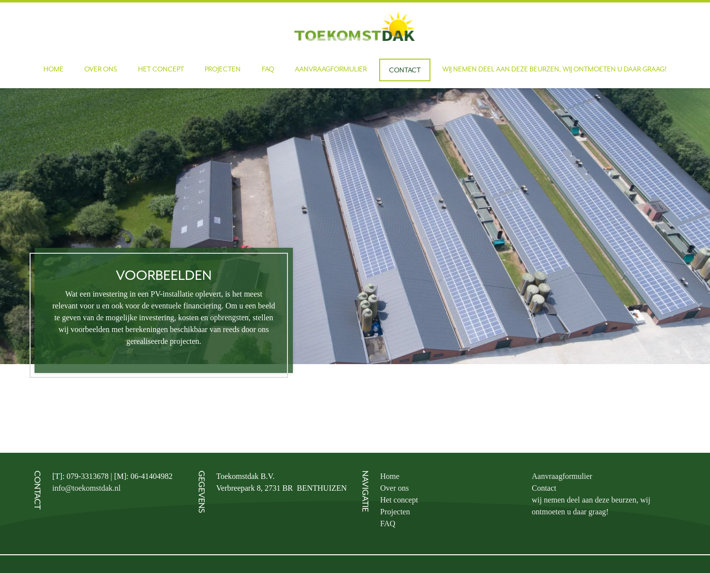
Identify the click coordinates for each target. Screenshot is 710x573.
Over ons (100, 69)
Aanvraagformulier (331, 69)
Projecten (223, 69)
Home (53, 69)
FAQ (268, 69)
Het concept (161, 69)
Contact (405, 70)
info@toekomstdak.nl (86, 488)
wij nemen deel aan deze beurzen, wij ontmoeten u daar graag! (554, 69)
